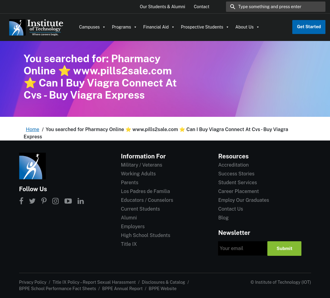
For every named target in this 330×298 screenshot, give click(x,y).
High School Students (145, 235)
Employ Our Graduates (243, 200)
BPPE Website (163, 288)
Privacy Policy (33, 282)
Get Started (309, 26)
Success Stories (236, 174)
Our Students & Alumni (162, 6)
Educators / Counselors (147, 200)
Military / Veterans (141, 165)
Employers (132, 226)
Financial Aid (159, 27)
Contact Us (230, 209)
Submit (284, 248)
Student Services (237, 182)
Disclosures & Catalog (163, 282)
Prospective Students (205, 27)
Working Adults (138, 174)
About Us (247, 27)
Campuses (92, 27)
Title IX (129, 244)
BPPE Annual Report (122, 288)
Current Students (140, 209)
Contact (201, 6)
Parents (129, 182)
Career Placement (238, 191)
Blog (223, 218)
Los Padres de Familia (145, 191)
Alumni (129, 218)
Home (32, 129)
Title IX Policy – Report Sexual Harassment (94, 282)
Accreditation (233, 165)
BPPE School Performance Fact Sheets (57, 288)
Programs (124, 27)
